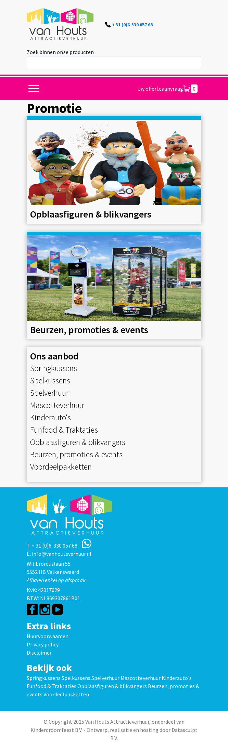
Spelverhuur (49, 392)
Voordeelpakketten (61, 466)
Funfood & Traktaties (64, 429)
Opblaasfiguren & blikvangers (77, 442)
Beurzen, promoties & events (76, 454)
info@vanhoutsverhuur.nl (61, 553)
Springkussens (53, 368)
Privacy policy (43, 644)
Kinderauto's (50, 417)
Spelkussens (50, 380)
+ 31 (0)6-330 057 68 (132, 25)
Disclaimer (39, 652)
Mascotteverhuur (57, 405)
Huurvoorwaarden (47, 636)
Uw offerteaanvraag (167, 88)
